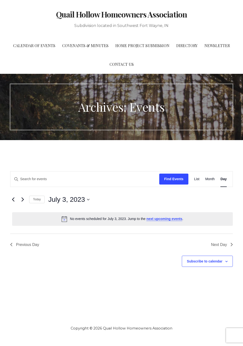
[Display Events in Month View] (210, 179)
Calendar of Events (34, 45)
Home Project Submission (142, 45)
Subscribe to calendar (204, 261)
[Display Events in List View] (197, 179)
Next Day (222, 245)
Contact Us (121, 64)
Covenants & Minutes (85, 45)
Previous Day (24, 245)
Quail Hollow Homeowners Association (121, 14)
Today (37, 199)
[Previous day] (13, 200)
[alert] (122, 219)
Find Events (173, 179)
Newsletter (217, 45)
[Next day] (22, 200)
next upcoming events (164, 219)
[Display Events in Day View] (223, 179)
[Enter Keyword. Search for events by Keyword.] (84, 179)
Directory (187, 45)
